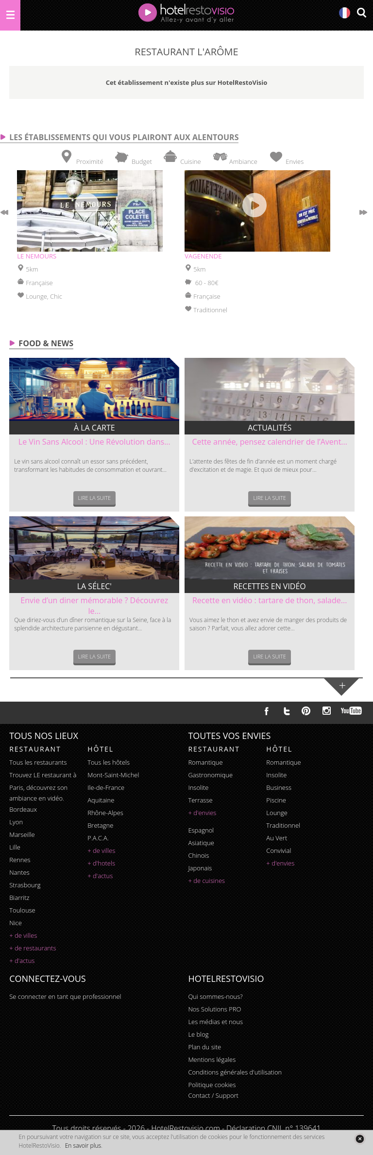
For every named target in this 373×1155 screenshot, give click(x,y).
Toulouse (22, 910)
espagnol (201, 830)
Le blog (198, 1034)
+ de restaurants (32, 948)
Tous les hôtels (108, 762)
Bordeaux (23, 809)
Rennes (19, 859)
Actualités (269, 427)
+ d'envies (202, 812)
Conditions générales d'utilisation (235, 1072)
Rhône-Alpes (105, 812)
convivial (278, 850)
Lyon (16, 822)
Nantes (19, 872)
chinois (198, 855)
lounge (277, 812)
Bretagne (100, 825)
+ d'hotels (101, 863)
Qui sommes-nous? (215, 996)
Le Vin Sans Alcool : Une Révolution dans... (94, 441)
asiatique (201, 842)
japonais (200, 868)
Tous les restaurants (38, 762)
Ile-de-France (105, 787)
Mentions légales (212, 1059)
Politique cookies (212, 1084)
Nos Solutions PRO (214, 1009)
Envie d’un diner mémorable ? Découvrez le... (94, 605)
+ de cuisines (206, 880)
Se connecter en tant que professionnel (65, 996)
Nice (15, 922)
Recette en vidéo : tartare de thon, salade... (269, 600)
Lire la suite (94, 497)
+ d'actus (21, 960)
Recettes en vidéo (270, 586)
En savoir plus (83, 1145)
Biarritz (19, 897)
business (278, 787)
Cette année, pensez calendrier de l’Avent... (269, 441)
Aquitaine (100, 800)
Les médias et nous (215, 1021)
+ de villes (23, 935)
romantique (205, 762)
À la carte (94, 427)
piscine (276, 800)
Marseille (21, 834)
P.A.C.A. (98, 838)
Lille (14, 847)
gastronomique (210, 774)
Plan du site (204, 1047)
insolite (198, 787)
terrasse (200, 800)
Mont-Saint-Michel (113, 774)
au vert (276, 838)
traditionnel (283, 825)
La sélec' (94, 586)
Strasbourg (24, 885)
